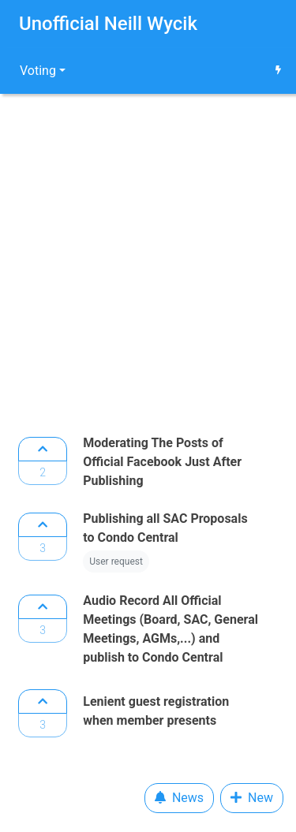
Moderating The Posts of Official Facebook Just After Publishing (162, 461)
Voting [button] (38, 70)
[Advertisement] (148, 261)
